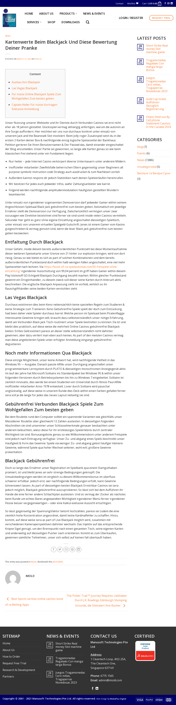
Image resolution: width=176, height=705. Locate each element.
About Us (9, 650)
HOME (29, 13)
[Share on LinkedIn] (78, 549)
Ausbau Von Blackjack (26, 82)
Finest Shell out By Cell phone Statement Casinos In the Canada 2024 (158, 122)
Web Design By (111, 699)
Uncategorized (146, 167)
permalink (58, 561)
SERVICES (34, 22)
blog (140, 147)
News (8, 36)
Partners (8, 676)
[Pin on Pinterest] (72, 549)
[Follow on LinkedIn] (172, 3)
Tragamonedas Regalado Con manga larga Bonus (156, 65)
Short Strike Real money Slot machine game (157, 49)
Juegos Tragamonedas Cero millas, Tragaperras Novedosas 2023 (156, 84)
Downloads (71, 22)
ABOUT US (46, 13)
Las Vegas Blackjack (24, 88)
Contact (119, 3)
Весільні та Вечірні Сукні (153, 173)
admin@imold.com (110, 680)
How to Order (11, 656)
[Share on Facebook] (54, 549)
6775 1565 (107, 676)
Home (6, 643)
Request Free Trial (14, 663)
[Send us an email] (168, 3)
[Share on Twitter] (60, 549)
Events (141, 153)
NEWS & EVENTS (94, 13)
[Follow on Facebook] (165, 3)
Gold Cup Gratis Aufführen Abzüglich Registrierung (156, 104)
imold (38, 59)
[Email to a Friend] (66, 549)
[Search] (88, 22)
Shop (51, 22)
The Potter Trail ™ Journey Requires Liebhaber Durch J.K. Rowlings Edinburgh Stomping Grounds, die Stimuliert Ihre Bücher (97, 600)
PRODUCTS (68, 13)
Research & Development (19, 670)
